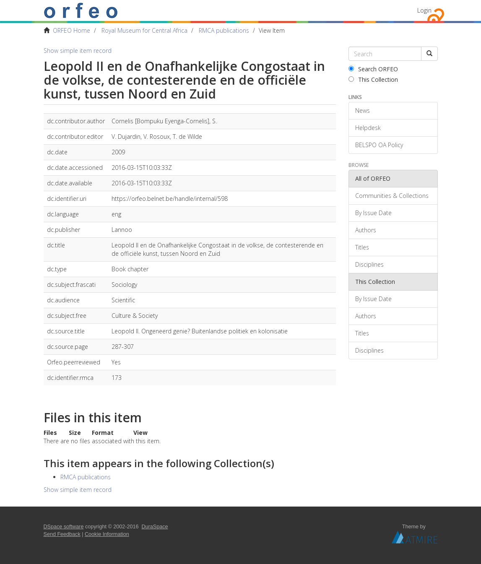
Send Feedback (62, 534)
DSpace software (64, 527)
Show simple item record (78, 51)
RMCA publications (224, 30)
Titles (362, 247)
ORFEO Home (71, 30)
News (362, 110)
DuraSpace (155, 527)
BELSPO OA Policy (379, 145)
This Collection (373, 79)
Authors (365, 230)
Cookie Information (107, 534)
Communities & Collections (392, 196)
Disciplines (369, 264)
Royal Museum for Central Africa (144, 30)
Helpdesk (368, 128)
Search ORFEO (373, 69)
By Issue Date (373, 213)
